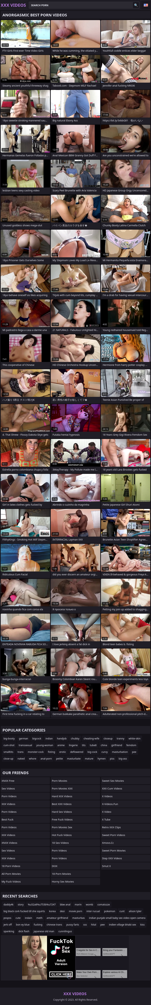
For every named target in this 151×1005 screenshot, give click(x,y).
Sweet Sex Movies (113, 780)
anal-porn (46, 758)
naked (21, 758)
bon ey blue (23, 924)
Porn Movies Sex (62, 827)
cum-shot (9, 745)
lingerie (73, 745)
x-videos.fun (110, 804)
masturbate (74, 758)
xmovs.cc (108, 842)
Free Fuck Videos (62, 819)
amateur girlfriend (57, 918)
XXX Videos (8, 804)
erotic (62, 752)
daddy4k (8, 904)
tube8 (93, 745)
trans (21, 752)
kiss (142, 924)
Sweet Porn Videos (113, 835)
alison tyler (135, 911)
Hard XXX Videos (62, 796)
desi (62, 911)
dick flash (23, 931)
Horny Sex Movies (63, 881)
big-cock (92, 752)
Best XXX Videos (62, 804)
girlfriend (116, 745)
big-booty (9, 738)
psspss (7, 918)
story (21, 904)
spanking (9, 931)
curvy (104, 752)
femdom (131, 745)
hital (93, 924)
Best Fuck (7, 819)
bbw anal (65, 904)
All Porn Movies (11, 873)
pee (134, 752)
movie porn (75, 911)
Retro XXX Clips (111, 827)
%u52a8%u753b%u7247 (42, 904)
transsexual (25, 745)
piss (112, 758)
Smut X (106, 866)
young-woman (44, 745)
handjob (61, 738)
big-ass (123, 758)
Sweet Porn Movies (114, 850)
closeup (108, 738)
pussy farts (72, 924)
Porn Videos (9, 796)
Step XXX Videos (112, 858)
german (23, 738)
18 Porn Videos (11, 866)
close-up (8, 758)
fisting (51, 752)
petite (59, 758)
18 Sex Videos (60, 842)
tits (83, 745)
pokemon (109, 911)
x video (106, 811)
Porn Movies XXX (62, 788)
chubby (75, 738)
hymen (102, 758)
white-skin (134, 738)
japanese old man (44, 931)
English (145, 5)
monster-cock (36, 752)
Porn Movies (59, 780)
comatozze (103, 904)
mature (89, 758)
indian (49, 738)
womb (89, 904)
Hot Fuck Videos (62, 835)
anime (61, 745)
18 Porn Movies (61, 873)
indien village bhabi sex (122, 924)
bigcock (36, 738)
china (104, 745)
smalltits (8, 752)
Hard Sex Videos (62, 811)
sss (85, 924)
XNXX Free (8, 780)
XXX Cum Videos (112, 788)
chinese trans (54, 924)
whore (32, 758)
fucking (38, 924)
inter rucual (93, 911)
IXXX (54, 866)
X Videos (107, 796)
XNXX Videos (9, 842)
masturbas (78, 918)
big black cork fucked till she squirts (24, 911)
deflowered (76, 752)
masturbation (120, 752)
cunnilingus (65, 931)
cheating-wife (91, 738)
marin (78, 904)
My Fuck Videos (11, 881)
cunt (122, 911)
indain (28, 918)
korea (52, 911)
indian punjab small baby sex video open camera (117, 918)
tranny (120, 738)
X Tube (106, 819)
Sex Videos (8, 788)
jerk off (8, 924)
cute (18, 918)
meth (39, 918)
